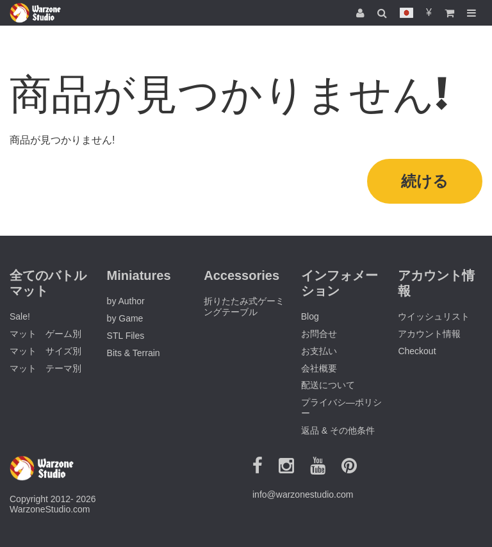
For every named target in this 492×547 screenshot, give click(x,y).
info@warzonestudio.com (302, 494)
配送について (328, 385)
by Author (126, 301)
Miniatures (139, 275)
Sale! (20, 316)
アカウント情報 (429, 334)
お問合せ (319, 334)
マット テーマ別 (45, 368)
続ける (424, 181)
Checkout (417, 351)
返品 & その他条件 (338, 430)
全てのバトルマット (48, 283)
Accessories (241, 275)
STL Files (126, 336)
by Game (125, 318)
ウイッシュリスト (434, 316)
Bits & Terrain (133, 353)
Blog (310, 316)
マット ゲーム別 (45, 334)
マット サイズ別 (45, 351)
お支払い (319, 351)
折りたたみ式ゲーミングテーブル (244, 306)
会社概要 (319, 368)
